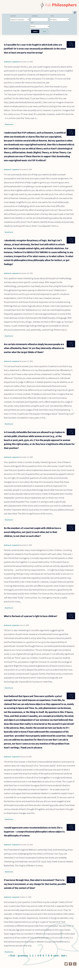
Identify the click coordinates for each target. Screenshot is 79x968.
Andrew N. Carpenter (11, 62)
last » (64, 955)
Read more (9, 124)
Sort (32, 22)
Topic (52, 16)
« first (11, 955)
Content (13, 16)
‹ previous (22, 955)
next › (56, 955)
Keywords (35, 16)
